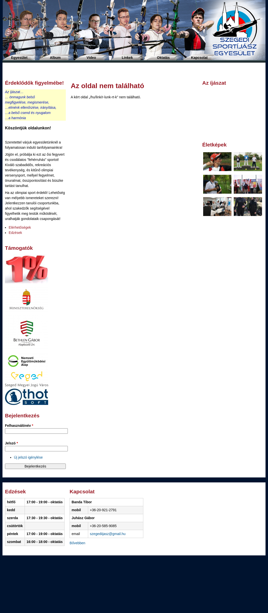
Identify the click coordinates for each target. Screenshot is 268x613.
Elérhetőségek (20, 227)
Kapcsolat (199, 58)
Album (55, 58)
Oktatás (163, 58)
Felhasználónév (19, 426)
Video (91, 58)
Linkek (127, 58)
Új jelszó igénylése (28, 457)
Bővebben (77, 543)
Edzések (15, 233)
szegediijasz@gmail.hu (107, 534)
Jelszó (11, 443)
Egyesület (19, 58)
